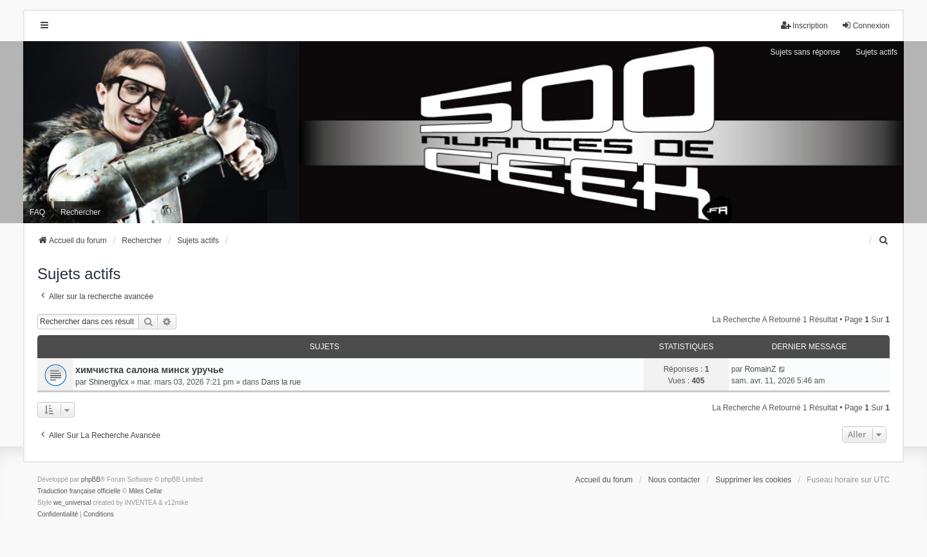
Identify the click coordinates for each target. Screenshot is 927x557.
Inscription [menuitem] (804, 25)
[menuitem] (884, 240)
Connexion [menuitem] (865, 25)
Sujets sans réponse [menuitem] (806, 52)
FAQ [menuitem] (37, 212)
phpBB (90, 479)
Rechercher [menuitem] (80, 212)
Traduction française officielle (78, 491)
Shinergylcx (109, 382)
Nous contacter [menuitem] (674, 479)
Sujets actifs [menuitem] (876, 52)
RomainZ (760, 369)
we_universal (72, 502)
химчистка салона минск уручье (149, 370)
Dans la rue (281, 382)
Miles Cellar (145, 491)
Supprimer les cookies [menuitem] (753, 479)
